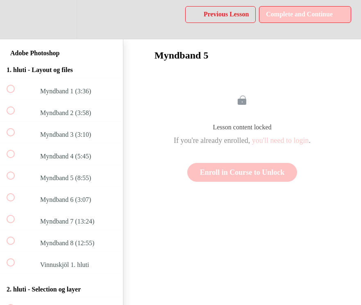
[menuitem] (61, 19)
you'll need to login (280, 140)
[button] (15, 19)
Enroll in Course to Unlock (242, 172)
